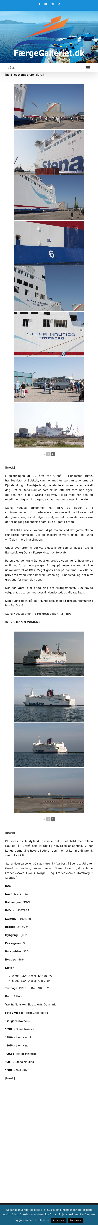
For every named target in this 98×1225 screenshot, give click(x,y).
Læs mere (75, 1220)
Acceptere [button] (58, 1220)
